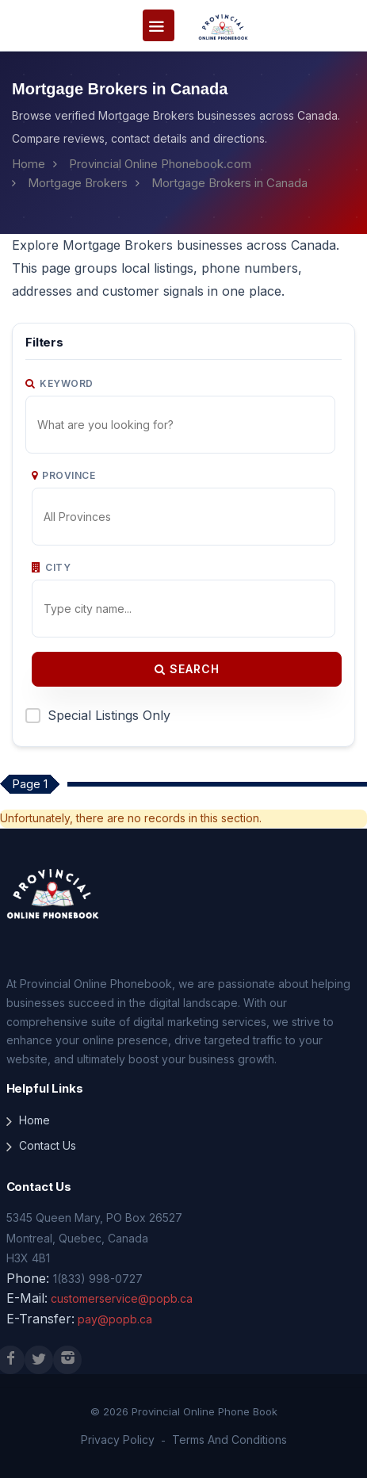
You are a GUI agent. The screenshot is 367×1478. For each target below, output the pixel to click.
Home (28, 163)
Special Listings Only (109, 715)
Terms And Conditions (229, 1439)
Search (187, 669)
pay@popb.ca (115, 1319)
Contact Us (47, 1145)
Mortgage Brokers (78, 182)
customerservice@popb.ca (122, 1298)
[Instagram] (67, 1360)
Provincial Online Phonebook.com (160, 163)
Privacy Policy (118, 1439)
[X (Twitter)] (39, 1360)
